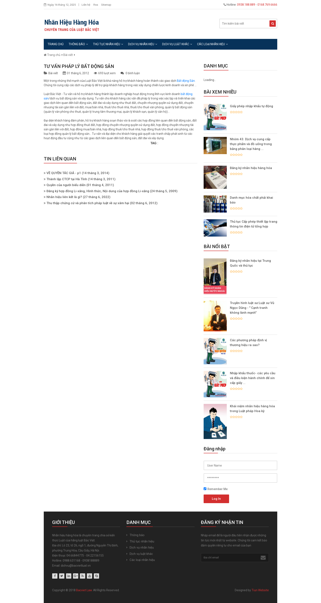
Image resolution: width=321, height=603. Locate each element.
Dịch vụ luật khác (177, 44)
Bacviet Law (84, 590)
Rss (95, 4)
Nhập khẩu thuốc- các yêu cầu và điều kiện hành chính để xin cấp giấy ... (252, 378)
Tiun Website (260, 590)
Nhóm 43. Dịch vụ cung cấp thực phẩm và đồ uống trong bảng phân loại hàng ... (251, 144)
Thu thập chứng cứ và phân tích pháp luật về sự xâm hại (87, 203)
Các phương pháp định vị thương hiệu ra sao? (248, 342)
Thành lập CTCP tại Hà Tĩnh (66, 179)
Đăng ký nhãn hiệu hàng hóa (251, 168)
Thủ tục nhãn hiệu (108, 44)
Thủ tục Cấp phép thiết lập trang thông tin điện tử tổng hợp (253, 224)
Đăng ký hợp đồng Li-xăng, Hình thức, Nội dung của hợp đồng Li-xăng (97, 191)
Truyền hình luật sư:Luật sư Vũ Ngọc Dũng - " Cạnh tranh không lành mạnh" (252, 308)
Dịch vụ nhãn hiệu (142, 44)
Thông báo (78, 44)
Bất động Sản (186, 80)
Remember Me (216, 489)
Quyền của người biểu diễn (66, 185)
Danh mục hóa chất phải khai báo (251, 200)
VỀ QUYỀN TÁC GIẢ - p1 (63, 173)
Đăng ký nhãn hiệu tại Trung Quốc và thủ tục (250, 263)
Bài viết (68, 55)
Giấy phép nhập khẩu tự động (251, 106)
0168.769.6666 (267, 4)
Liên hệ (86, 4)
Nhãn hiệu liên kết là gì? (64, 197)
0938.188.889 (246, 4)
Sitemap (106, 4)
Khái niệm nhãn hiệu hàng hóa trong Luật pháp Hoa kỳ (252, 408)
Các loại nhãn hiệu (212, 44)
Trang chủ (56, 44)
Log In (216, 499)
